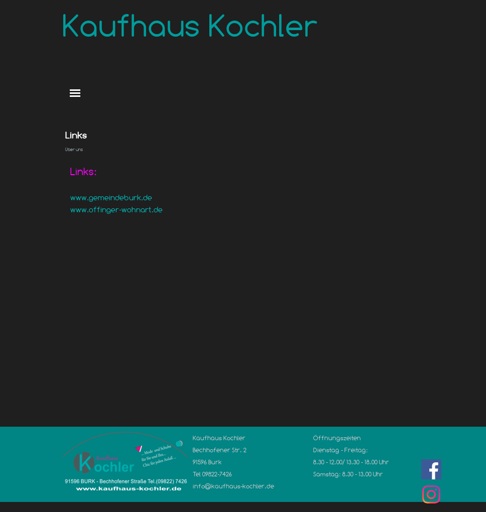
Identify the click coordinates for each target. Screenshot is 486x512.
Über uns (74, 149)
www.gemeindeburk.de (111, 197)
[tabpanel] (243, 202)
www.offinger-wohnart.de (116, 209)
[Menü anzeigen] (75, 93)
